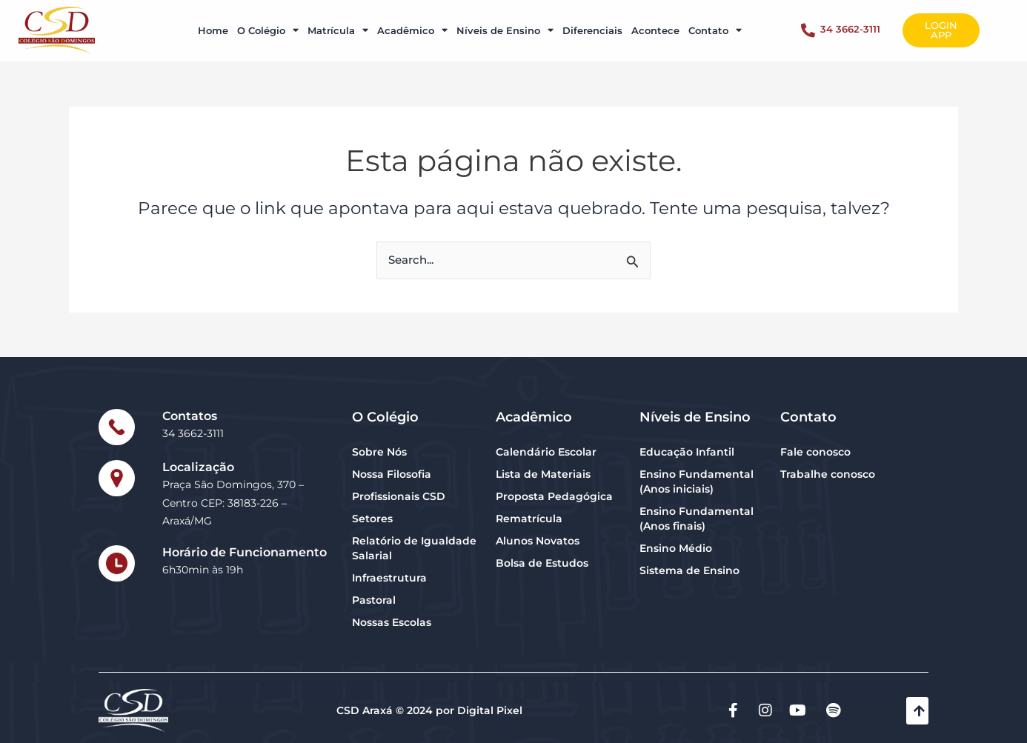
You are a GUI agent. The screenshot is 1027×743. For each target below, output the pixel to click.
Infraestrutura (389, 577)
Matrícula (338, 24)
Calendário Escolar (546, 452)
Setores (372, 518)
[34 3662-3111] (808, 24)
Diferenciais (592, 24)
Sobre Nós (379, 452)
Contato (715, 24)
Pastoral (374, 600)
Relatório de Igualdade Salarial (414, 548)
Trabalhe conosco (827, 474)
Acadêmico (412, 24)
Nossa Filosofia (391, 474)
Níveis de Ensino (505, 24)
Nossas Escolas (391, 622)
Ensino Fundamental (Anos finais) (696, 518)
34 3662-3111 (850, 23)
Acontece (655, 24)
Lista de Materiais (543, 474)
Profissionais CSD (398, 496)
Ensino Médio (675, 548)
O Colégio (268, 24)
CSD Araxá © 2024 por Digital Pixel (429, 710)
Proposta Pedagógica (554, 496)
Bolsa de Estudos (542, 563)
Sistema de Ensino (689, 570)
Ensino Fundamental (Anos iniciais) (696, 481)
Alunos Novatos (537, 540)
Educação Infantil (686, 452)
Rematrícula (529, 518)
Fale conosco (815, 452)
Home (213, 24)
